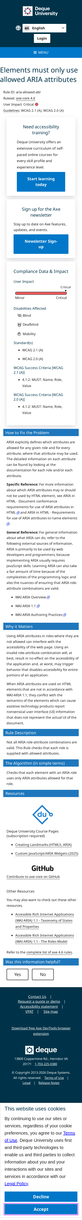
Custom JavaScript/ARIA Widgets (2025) (46, 853)
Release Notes (48, 1083)
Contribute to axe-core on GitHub (33, 876)
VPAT (29, 1011)
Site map (51, 1011)
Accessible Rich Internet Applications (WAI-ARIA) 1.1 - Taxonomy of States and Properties (44, 920)
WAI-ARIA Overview (32, 597)
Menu (41, 52)
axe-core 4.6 (25, 98)
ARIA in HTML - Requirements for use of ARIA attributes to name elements (42, 517)
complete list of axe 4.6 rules (49, 952)
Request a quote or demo (39, 1001)
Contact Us (37, 996)
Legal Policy (16, 1183)
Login (42, 38)
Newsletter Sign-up (41, 244)
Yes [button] (17, 974)
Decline (41, 1197)
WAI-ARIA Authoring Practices (40, 614)
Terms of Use (54, 1078)
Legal (27, 1083)
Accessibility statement (39, 1006)
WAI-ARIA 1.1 (27, 605)
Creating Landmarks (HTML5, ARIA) (43, 844)
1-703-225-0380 (46, 1064)
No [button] (43, 974)
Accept (41, 1209)
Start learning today (41, 181)
